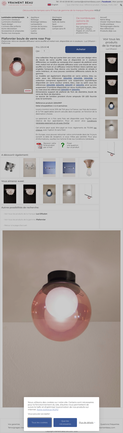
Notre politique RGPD (47, 409)
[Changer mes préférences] (86, 422)
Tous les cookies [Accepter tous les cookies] (40, 422)
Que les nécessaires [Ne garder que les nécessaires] (65, 422)
